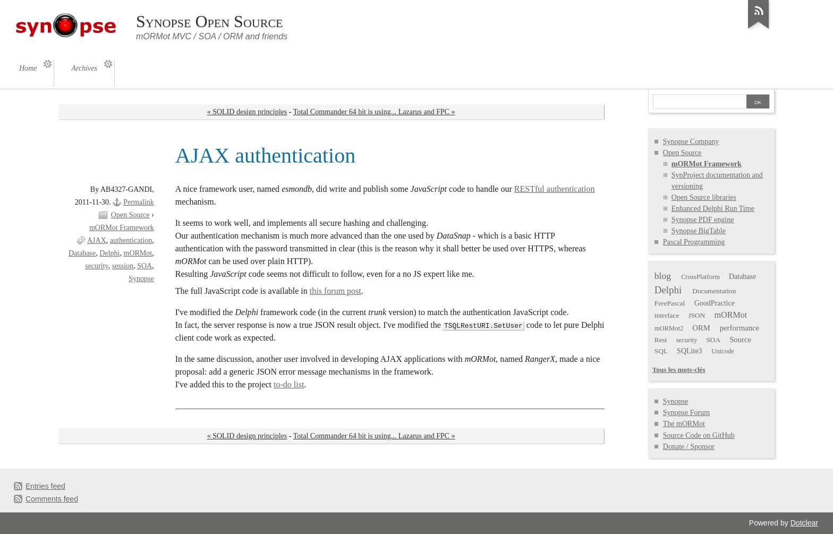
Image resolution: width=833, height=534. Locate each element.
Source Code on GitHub (699, 435)
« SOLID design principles (247, 112)
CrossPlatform (700, 277)
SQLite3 (689, 351)
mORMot (137, 253)
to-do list (289, 384)
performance (739, 328)
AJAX (96, 240)
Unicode (722, 351)
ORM (701, 328)
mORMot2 (669, 328)
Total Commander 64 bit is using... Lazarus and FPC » (374, 112)
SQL (661, 351)
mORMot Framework (121, 228)
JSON (697, 315)
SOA (144, 266)
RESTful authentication (554, 188)
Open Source (130, 215)
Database (82, 253)
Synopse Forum (686, 413)
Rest (660, 340)
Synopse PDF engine (703, 220)
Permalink (138, 202)
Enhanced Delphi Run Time (713, 209)
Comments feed (52, 499)
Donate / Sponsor (689, 447)
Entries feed (45, 486)
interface (666, 315)
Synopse (141, 279)
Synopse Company (691, 142)
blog (662, 275)
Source (740, 339)
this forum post (335, 290)
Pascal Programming (694, 242)
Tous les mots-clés (679, 370)
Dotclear (804, 523)
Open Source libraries (704, 197)
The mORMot (684, 424)
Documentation (714, 291)
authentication (131, 240)
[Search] (699, 103)
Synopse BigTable (699, 231)
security (96, 266)
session (123, 266)
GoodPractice (714, 303)
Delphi (109, 253)
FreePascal (669, 303)
